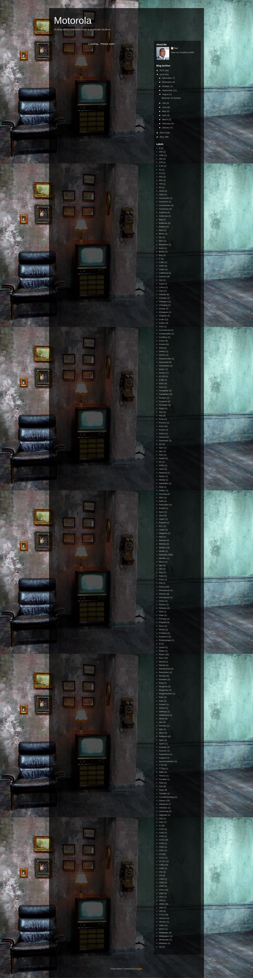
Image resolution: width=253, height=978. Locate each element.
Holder (162, 490)
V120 (161, 829)
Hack (161, 469)
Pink (161, 611)
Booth (161, 251)
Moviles (162, 558)
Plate (161, 615)
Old (160, 569)
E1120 (162, 376)
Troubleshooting (166, 797)
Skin (161, 729)
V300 (161, 865)
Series (162, 708)
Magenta (163, 533)
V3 (160, 854)
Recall (162, 661)
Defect (162, 351)
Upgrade (163, 815)
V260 (161, 847)
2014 (162, 74)
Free (161, 426)
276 (160, 162)
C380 (161, 262)
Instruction (164, 504)
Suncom (163, 751)
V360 (161, 868)
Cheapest (163, 312)
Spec (161, 740)
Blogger (138, 969)
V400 (161, 879)
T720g (162, 768)
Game (162, 433)
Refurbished (164, 669)
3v (160, 169)
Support (162, 758)
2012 (162, 137)
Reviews (163, 679)
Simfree (162, 726)
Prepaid (162, 622)
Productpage (165, 640)
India (161, 501)
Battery (162, 226)
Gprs (161, 447)
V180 (161, 832)
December (167, 78)
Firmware (163, 405)
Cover (162, 341)
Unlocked (163, 804)
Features (163, 401)
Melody (162, 544)
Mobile (162, 547)
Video (161, 925)
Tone (161, 783)
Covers (162, 344)
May (164, 111)
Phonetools (164, 597)
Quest (162, 647)
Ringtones (163, 690)
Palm (161, 576)
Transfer (163, 793)
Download (163, 362)
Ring (161, 683)
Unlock (162, 800)
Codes (162, 323)
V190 (161, 836)
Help (161, 487)
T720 (161, 765)
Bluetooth (163, 244)
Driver (162, 369)
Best (161, 230)
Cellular (162, 294)
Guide (162, 458)
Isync (161, 512)
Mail (161, 537)
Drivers (162, 373)
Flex (161, 412)
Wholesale (164, 939)
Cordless (163, 337)
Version (162, 922)
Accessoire (164, 198)
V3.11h (162, 861)
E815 (161, 383)
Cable (161, 269)
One (161, 572)
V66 (161, 911)
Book (161, 248)
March (165, 119)
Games (162, 437)
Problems (163, 636)
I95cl (161, 497)
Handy (162, 480)
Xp (160, 947)
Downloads (164, 366)
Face (161, 387)
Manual (162, 540)
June (164, 107)
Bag (161, 219)
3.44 (161, 166)
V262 (161, 850)
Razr (161, 658)
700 (160, 184)
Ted (176, 48)
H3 (160, 462)
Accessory (164, 209)
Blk (160, 237)
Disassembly (165, 358)
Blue (161, 241)
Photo (161, 601)
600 (160, 180)
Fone (161, 419)
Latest (162, 529)
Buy (160, 255)
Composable (165, 333)
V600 (161, 904)
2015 (162, 70)
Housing (163, 494)
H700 (161, 465)
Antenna (163, 212)
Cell (160, 291)
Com (161, 326)
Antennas (163, 216)
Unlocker (163, 807)
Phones (162, 594)
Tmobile (162, 779)
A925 (161, 194)
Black (161, 234)
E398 (161, 380)
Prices (162, 629)
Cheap (162, 308)
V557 (161, 897)
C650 (161, 266)
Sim (160, 722)
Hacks (162, 476)
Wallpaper (163, 932)
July (164, 103)
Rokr (161, 697)
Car (160, 280)
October (166, 86)
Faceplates (164, 394)
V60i (161, 907)
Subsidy (162, 747)
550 (160, 177)
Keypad (162, 522)
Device (162, 355)
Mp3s (161, 562)
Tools (161, 790)
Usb (161, 818)
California (163, 273)
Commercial (164, 330)
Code (161, 319)
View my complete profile (182, 52)
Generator (163, 440)
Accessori (163, 201)
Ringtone (163, 686)
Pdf (160, 583)
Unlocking (163, 811)
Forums (162, 422)
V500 (161, 882)
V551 (161, 890)
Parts (161, 579)
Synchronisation (166, 761)
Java (161, 515)
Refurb (162, 665)
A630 (161, 191)
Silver (161, 718)
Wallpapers (164, 936)
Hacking (163, 472)
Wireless (163, 943)
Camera (162, 276)
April (164, 115)
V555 (161, 893)
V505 (161, 886)
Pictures (163, 608)
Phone (162, 587)
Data (161, 348)
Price (161, 626)
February (166, 123)
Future (162, 430)
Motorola (72, 20)
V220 (161, 840)
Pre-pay (162, 619)
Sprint (161, 743)
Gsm (161, 455)
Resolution (164, 672)
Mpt (160, 565)
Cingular (163, 315)
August (165, 94)
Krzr (161, 526)
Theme (162, 776)
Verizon (162, 918)
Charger (163, 298)
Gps (161, 451)
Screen (162, 704)
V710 (161, 914)
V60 (161, 900)
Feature (162, 398)
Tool (161, 786)
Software (163, 736)
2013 (162, 133)
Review (162, 676)
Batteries (163, 223)
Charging (163, 305)
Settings (163, 711)
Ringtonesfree (165, 693)
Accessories (164, 205)
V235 (161, 843)
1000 (161, 155)
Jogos (162, 519)
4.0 (160, 173)
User (161, 822)
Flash (161, 408)
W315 (161, 929)
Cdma (162, 287)
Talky (161, 772)
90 (160, 187)
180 (160, 159)
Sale (161, 701)
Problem (163, 633)
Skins (161, 733)
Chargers (163, 301)
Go (160, 444)
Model (162, 551)
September (167, 90)
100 (160, 152)
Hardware (163, 483)
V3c (160, 872)
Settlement (164, 715)
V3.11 (161, 857)
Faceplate (163, 390)
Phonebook (164, 590)
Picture (162, 604)
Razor (162, 654)
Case (161, 284)
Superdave (164, 754)
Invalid (162, 508)
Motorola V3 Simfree (171, 98)
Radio (161, 651)
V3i (160, 875)
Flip (160, 415)
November (167, 82)
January (166, 127)
